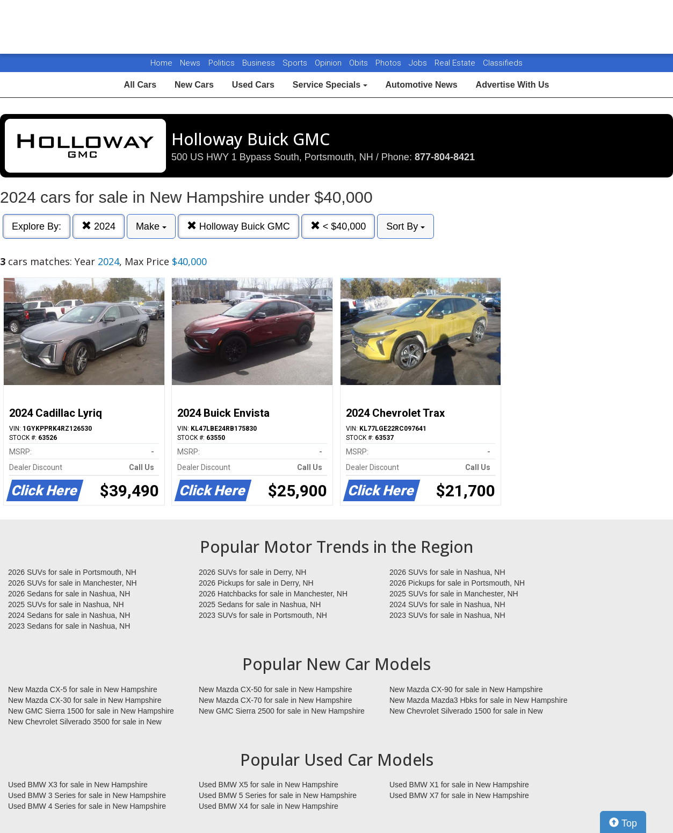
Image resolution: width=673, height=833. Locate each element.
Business (259, 63)
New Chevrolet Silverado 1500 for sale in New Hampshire (466, 711)
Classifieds (503, 63)
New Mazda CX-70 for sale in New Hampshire (275, 700)
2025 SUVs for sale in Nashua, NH (66, 604)
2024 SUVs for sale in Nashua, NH (447, 604)
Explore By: (36, 226)
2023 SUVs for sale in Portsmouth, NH (263, 615)
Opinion (329, 63)
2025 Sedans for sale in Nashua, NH (260, 604)
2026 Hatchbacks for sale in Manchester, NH (273, 593)
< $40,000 (338, 226)
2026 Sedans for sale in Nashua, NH (69, 593)
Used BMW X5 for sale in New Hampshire (268, 784)
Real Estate (456, 63)
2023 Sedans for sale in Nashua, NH (69, 626)
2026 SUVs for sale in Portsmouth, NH (72, 572)
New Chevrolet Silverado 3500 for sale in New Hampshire (85, 722)
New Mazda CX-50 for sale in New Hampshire (275, 689)
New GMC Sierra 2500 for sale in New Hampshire (282, 711)
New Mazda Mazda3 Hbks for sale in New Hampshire (478, 700)
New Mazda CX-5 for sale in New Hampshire (82, 689)
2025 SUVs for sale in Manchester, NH (453, 593)
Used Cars (253, 84)
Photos (389, 63)
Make (151, 226)
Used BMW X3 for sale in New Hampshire (78, 784)
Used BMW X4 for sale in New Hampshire (268, 806)
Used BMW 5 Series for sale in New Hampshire (278, 795)
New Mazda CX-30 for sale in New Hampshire (85, 700)
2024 (98, 226)
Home (161, 63)
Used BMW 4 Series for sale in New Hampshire (87, 806)
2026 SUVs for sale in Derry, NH (252, 572)
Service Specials (330, 84)
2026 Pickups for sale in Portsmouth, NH (457, 583)
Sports (296, 63)
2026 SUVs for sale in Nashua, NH (447, 572)
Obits (359, 63)
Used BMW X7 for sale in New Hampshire (459, 795)
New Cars (194, 84)
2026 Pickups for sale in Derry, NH (256, 583)
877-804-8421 (445, 157)
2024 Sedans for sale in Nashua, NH (69, 615)
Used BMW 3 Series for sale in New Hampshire (87, 795)
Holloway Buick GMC (238, 226)
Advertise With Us (512, 84)
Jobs (419, 63)
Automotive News (421, 84)
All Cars (140, 84)
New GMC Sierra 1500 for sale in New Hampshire (91, 711)
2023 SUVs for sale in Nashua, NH (447, 615)
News (190, 63)
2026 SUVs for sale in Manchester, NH (72, 583)
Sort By (405, 226)
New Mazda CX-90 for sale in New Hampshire (466, 689)
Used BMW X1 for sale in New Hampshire (459, 784)
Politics (221, 63)
